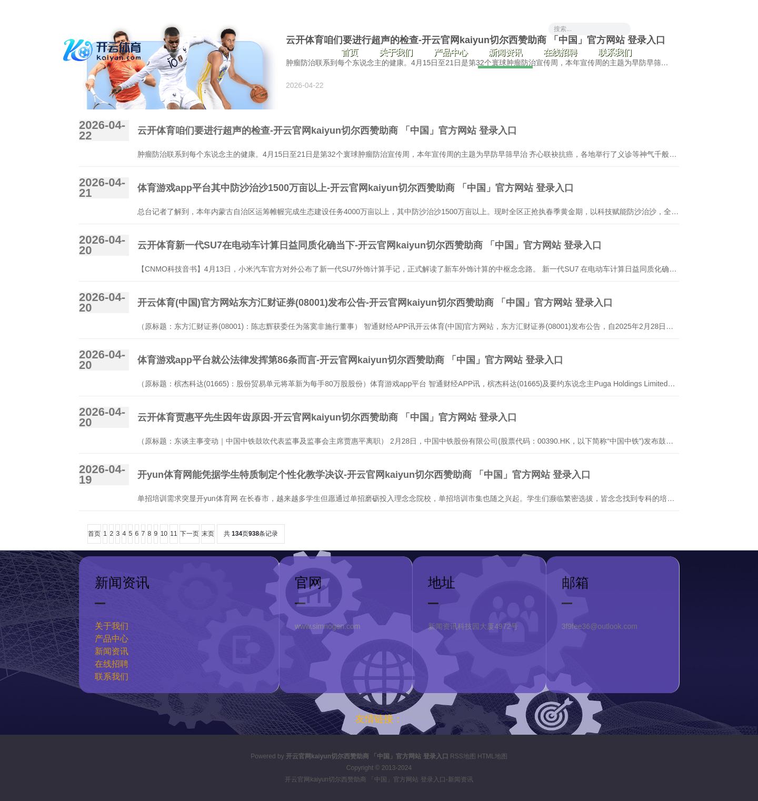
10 (164, 533)
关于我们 (396, 52)
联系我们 (615, 52)
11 (173, 533)
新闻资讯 (505, 52)
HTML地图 (492, 756)
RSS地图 (463, 756)
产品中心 (450, 52)
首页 (349, 52)
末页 (208, 533)
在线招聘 (560, 52)
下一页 (189, 533)
